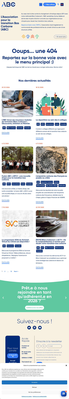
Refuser (34, 387)
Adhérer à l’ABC (27, 358)
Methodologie (40, 185)
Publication (62, 185)
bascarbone (49, 124)
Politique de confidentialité (40, 396)
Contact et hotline (25, 347)
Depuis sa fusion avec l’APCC (31, 25)
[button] (66, 365)
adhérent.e (34, 296)
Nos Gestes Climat (51, 185)
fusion (57, 124)
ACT (42, 247)
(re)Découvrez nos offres (34, 308)
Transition (27, 128)
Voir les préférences (34, 392)
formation (20, 128)
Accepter (34, 382)
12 (11, 271)
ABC (4, 128)
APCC (42, 124)
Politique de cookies (27, 396)
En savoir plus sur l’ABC (26, 352)
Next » (16, 271)
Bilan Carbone (11, 128)
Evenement (10, 246)
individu (56, 182)
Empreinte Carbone (46, 182)
